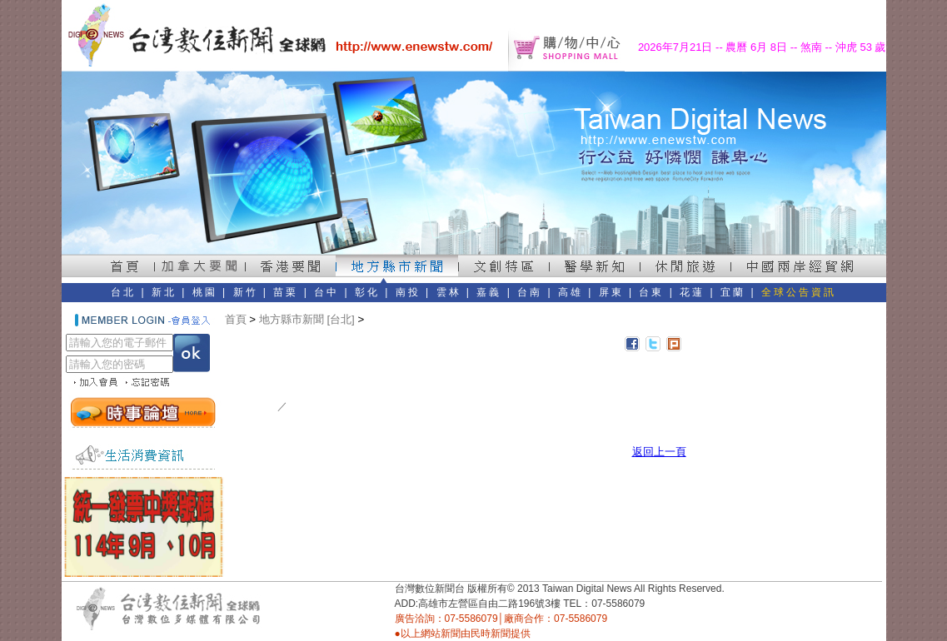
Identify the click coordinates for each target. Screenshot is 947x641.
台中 (326, 292)
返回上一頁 (659, 451)
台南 (529, 292)
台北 (123, 292)
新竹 (245, 292)
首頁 (236, 319)
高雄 (570, 292)
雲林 (448, 292)
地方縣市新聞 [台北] (307, 319)
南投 (408, 292)
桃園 (204, 292)
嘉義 (488, 292)
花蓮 (692, 292)
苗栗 (285, 292)
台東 (651, 292)
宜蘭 (732, 292)
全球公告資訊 (798, 292)
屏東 (611, 292)
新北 (164, 292)
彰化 (367, 292)
